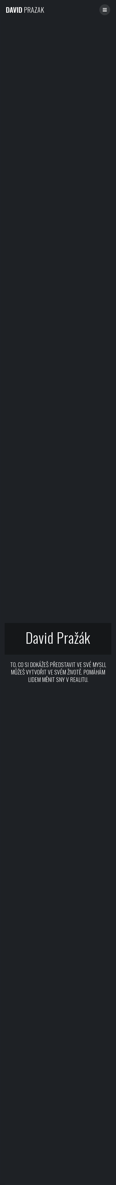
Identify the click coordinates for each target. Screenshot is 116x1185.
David (25, 9)
